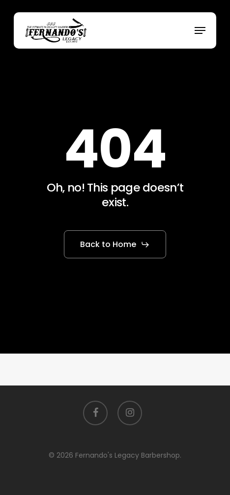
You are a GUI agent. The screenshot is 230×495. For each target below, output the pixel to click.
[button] (200, 30)
